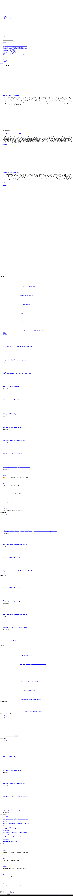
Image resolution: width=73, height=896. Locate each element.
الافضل (4, 57)
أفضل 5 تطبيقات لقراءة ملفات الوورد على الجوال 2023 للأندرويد (15, 48)
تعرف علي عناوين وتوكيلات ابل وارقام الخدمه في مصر (13, 47)
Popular (4, 333)
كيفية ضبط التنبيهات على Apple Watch (11, 95)
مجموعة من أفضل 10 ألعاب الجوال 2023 (12, 413)
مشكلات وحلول (6, 58)
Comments (5, 334)
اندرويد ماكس (5, 60)
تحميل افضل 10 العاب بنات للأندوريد (9, 49)
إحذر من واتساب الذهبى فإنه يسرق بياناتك (12, 427)
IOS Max (4, 37)
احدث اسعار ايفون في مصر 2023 (9, 51)
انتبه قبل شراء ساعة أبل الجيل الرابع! (11, 172)
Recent (4, 332)
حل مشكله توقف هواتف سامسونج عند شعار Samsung (15, 453)
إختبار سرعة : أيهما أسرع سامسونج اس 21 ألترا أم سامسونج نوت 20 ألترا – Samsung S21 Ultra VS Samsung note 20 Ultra (30, 531)
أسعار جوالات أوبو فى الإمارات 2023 (9, 50)
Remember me (4, 893)
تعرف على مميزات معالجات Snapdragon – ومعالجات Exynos (16, 467)
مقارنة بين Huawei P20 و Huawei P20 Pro (28, 711)
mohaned (4, 475)
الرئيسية (4, 16)
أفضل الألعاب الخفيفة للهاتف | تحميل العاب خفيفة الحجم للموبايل (15, 46)
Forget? (12, 892)
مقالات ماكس (5, 36)
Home (1, 63)
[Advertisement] (37, 28)
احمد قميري (5, 508)
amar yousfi (5, 491)
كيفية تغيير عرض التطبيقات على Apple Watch (13, 133)
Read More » (5, 106)
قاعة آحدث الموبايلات (7, 18)
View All (4, 185)
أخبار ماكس (5, 17)
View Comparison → (40, 711)
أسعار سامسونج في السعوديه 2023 (9, 53)
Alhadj (4, 483)
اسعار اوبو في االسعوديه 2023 (8, 55)
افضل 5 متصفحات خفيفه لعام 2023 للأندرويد (11, 52)
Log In (9, 893)
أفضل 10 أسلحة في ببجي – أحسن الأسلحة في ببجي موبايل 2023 (15, 54)
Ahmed (4, 499)
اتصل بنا (4, 61)
